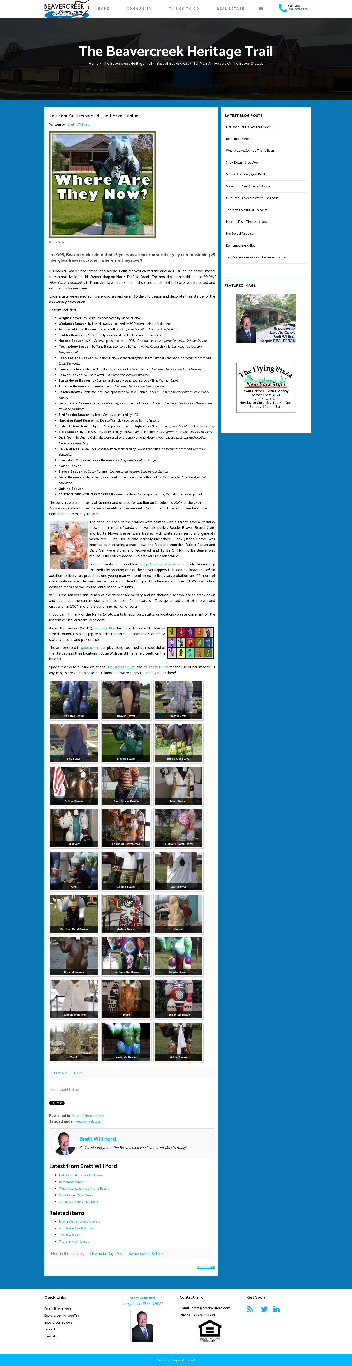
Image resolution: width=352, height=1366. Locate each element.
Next (78, 1073)
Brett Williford (78, 124)
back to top (206, 1267)
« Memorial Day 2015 (106, 1254)
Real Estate (231, 9)
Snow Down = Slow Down (76, 1195)
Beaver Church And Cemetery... (80, 1222)
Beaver (82, 1121)
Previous (61, 1073)
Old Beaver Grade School (76, 1228)
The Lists (50, 1336)
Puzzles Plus (105, 628)
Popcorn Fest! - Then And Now (246, 222)
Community (139, 9)
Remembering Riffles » (146, 1254)
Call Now (294, 6)
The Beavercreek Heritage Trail (127, 63)
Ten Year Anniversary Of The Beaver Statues (256, 257)
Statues (95, 1121)
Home (104, 9)
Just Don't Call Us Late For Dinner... (82, 1175)
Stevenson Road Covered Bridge (248, 186)
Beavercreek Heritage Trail (62, 1316)
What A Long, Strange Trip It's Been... (83, 1189)
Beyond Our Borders (58, 1322)
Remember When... (72, 1182)
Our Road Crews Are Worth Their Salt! (252, 198)
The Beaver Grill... (70, 1235)
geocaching (90, 648)
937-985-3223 (298, 9)
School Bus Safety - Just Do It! (78, 1202)
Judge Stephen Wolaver (158, 564)
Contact (49, 1329)
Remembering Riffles (240, 245)
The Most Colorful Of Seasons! (246, 210)
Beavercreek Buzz (121, 667)
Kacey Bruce (158, 667)
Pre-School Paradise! (240, 234)
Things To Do (184, 9)
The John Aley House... (74, 1242)
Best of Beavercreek (173, 63)
